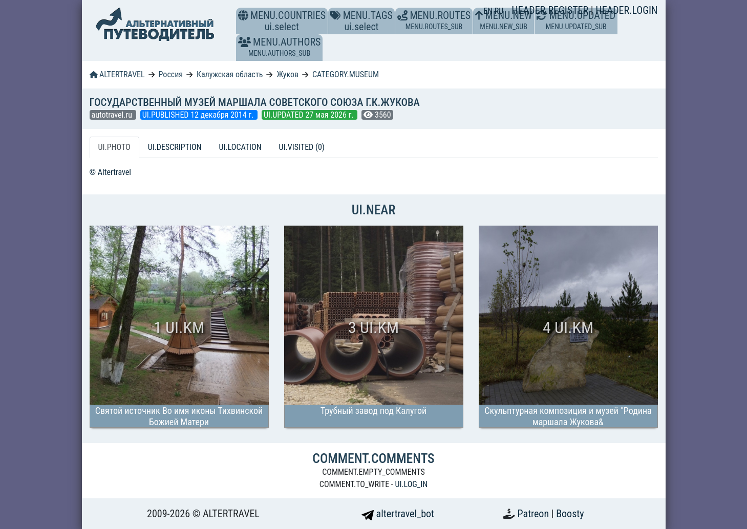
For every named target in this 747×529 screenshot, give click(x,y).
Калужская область (230, 74)
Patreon (534, 514)
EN (489, 11)
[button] (244, 42)
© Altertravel (110, 172)
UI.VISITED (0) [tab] (302, 147)
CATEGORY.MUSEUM (345, 74)
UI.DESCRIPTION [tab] (175, 147)
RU (499, 11)
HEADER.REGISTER (550, 10)
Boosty (570, 514)
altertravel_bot (397, 514)
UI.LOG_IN (411, 484)
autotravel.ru (113, 115)
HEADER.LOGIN (626, 10)
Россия (171, 74)
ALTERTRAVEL (117, 74)
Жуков (287, 74)
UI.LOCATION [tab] (240, 147)
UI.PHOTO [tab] (114, 147)
